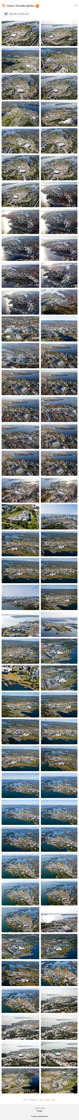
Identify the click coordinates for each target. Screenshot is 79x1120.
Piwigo (39, 1110)
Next (47, 1099)
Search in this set (19, 13)
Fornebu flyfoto (25, 6)
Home (10, 6)
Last (53, 1099)
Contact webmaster (39, 1116)
